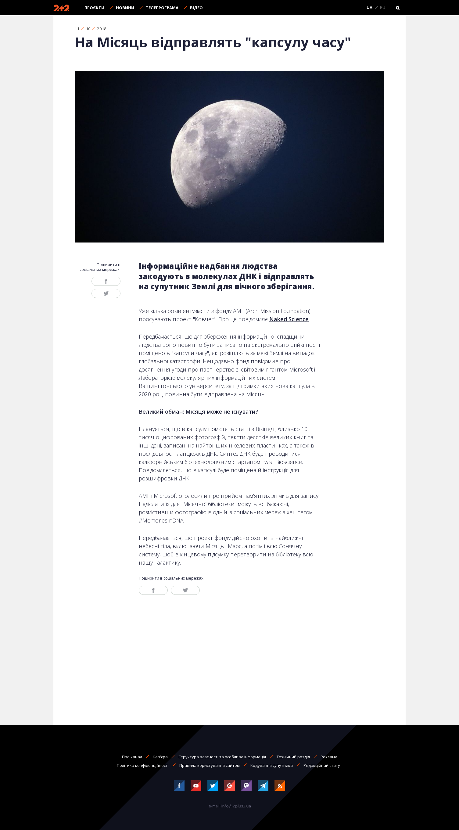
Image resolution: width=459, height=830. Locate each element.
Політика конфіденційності (143, 765)
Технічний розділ (293, 757)
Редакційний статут (322, 765)
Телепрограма (162, 7)
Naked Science (289, 319)
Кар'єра (160, 757)
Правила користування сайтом (209, 765)
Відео (196, 7)
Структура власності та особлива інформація (222, 757)
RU (382, 7)
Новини (125, 7)
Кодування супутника (271, 765)
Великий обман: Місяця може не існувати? (198, 411)
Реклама (329, 757)
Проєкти (94, 7)
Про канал (132, 757)
